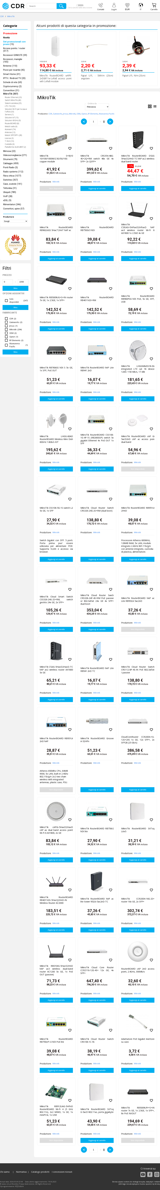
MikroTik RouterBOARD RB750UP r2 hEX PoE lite (56, 1040)
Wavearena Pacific (106, 113)
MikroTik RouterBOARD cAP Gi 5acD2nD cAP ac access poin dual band (137, 439)
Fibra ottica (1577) (12, 176)
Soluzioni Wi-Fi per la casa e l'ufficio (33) (16, 110)
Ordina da (92, 103)
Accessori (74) (10, 129)
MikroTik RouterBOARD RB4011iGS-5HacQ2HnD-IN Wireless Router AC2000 (56, 900)
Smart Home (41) (11, 74)
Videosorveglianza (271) (15, 155)
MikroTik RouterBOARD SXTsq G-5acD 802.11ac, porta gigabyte (97, 1110)
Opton (84, 113)
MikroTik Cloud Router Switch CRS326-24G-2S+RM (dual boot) (97, 509)
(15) (14, 43)
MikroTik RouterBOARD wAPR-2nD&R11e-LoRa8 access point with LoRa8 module (56, 78)
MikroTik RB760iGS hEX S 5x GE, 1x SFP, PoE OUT (56, 369)
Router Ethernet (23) (13, 97)
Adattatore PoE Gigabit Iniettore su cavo (137, 1040)
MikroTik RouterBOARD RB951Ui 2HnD (137, 509)
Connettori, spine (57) (13, 208)
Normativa (21, 1171)
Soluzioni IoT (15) (11, 117)
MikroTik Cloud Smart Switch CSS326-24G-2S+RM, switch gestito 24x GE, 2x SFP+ (56, 599)
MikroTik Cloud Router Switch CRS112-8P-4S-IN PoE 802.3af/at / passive (137, 669)
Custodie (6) (9, 144)
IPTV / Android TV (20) (14, 78)
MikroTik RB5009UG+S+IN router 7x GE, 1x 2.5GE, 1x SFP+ (56, 299)
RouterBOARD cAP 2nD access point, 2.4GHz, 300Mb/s (137, 970)
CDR (2, 16)
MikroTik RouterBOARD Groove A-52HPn (97, 740)
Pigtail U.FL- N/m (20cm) (133, 75)
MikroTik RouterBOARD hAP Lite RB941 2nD (97, 369)
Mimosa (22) (9, 151)
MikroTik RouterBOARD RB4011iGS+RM (97, 299)
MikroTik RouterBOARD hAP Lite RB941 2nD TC (97, 669)
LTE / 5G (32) (10, 106)
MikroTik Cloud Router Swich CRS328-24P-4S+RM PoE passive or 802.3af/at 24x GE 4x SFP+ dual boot (97, 599)
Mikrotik (72, 113)
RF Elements (93, 113)
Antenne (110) (10, 66)
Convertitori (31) (11, 90)
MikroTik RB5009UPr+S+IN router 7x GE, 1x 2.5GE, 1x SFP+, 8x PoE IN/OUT (137, 1110)
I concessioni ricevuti (62, 1171)
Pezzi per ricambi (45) (14, 70)
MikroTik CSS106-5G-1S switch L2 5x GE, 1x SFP (56, 509)
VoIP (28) (7, 196)
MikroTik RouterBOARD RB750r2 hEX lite (97, 830)
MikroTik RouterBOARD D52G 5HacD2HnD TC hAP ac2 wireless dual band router (137, 158)
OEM (78, 113)
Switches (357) (10, 180)
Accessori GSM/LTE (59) (15, 55)
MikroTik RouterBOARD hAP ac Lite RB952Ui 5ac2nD (137, 599)
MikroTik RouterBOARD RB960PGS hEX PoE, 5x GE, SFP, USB (137, 299)
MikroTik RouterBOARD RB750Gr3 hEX (97, 229)
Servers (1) (9, 114)
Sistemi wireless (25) (13, 103)
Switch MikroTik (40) (13, 100)
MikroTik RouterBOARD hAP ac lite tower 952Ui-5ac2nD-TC (97, 900)
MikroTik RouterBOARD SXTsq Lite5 (137, 830)
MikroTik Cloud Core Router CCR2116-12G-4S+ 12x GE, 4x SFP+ (97, 970)
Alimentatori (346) (12, 204)
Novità (6, 37)
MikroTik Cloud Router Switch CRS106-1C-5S (97, 1040)
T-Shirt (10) (9, 141)
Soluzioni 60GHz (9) (13, 120)
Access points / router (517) (14, 49)
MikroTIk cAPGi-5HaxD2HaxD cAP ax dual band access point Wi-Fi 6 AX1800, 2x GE (56, 830)
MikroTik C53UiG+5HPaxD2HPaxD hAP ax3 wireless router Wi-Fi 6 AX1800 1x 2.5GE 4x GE (137, 228)
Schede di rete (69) (12, 82)
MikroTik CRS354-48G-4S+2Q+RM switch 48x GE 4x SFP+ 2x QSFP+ (97, 158)
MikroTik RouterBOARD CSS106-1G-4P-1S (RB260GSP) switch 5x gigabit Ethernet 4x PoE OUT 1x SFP (97, 438)
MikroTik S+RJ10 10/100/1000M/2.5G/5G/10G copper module (56, 158)
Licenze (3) (9, 138)
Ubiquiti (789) (9, 192)
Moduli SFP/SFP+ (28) (13, 135)
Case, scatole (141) (12, 184)
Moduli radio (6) (11, 126)
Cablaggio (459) (11, 163)
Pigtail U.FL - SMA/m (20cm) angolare (97, 77)
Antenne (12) (10, 132)
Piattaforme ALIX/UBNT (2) (15, 147)
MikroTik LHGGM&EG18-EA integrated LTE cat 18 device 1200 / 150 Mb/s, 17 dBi (137, 369)
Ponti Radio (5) (10, 167)
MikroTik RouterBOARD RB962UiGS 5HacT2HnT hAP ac (56, 229)
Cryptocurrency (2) (12, 86)
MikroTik (10, 16)
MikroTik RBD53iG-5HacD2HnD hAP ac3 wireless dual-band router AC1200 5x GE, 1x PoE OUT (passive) (56, 969)
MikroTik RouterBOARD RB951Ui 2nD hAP (56, 740)
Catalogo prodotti (40, 1171)
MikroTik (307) (10, 94)
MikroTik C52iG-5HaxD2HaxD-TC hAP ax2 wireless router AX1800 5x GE (56, 669)
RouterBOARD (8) (12, 123)
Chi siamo (5, 1171)
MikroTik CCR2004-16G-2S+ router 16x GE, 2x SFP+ (137, 900)
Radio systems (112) (13, 171)
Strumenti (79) (10, 159)
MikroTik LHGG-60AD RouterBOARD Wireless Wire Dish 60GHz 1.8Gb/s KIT (56, 439)
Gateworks (57, 113)
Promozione (10, 33)
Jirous (65, 113)
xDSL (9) (7, 200)
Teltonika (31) (10, 188)
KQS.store (19, 1186)
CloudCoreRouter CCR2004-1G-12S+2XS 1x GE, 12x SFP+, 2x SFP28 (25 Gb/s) (137, 739)
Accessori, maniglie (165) (12, 60)
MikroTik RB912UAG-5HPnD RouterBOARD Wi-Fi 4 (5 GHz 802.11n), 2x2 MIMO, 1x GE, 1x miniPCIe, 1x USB (56, 1110)
